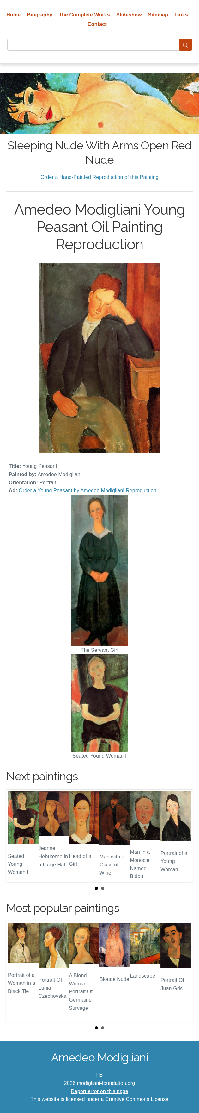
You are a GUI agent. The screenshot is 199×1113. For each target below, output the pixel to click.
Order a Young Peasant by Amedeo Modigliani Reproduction (87, 490)
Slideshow (129, 14)
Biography (39, 14)
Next (183, 836)
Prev (16, 836)
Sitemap (158, 14)
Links (181, 14)
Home (13, 14)
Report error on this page (99, 1091)
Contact (97, 24)
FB (99, 1075)
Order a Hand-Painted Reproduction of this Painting (99, 177)
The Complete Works (84, 14)
